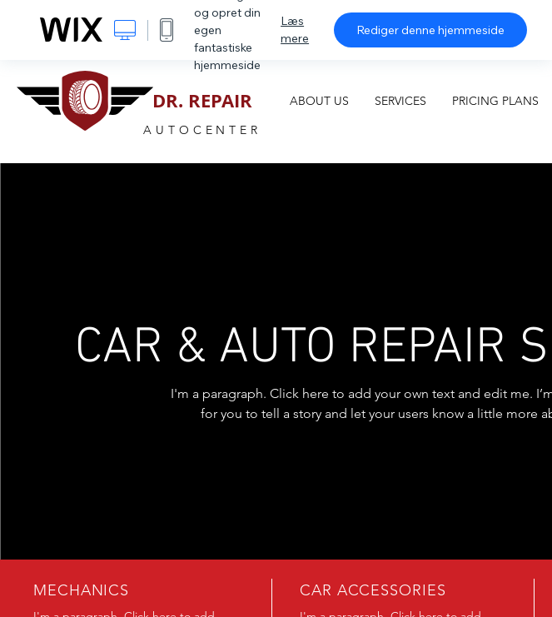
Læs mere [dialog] (295, 29)
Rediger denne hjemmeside (430, 29)
